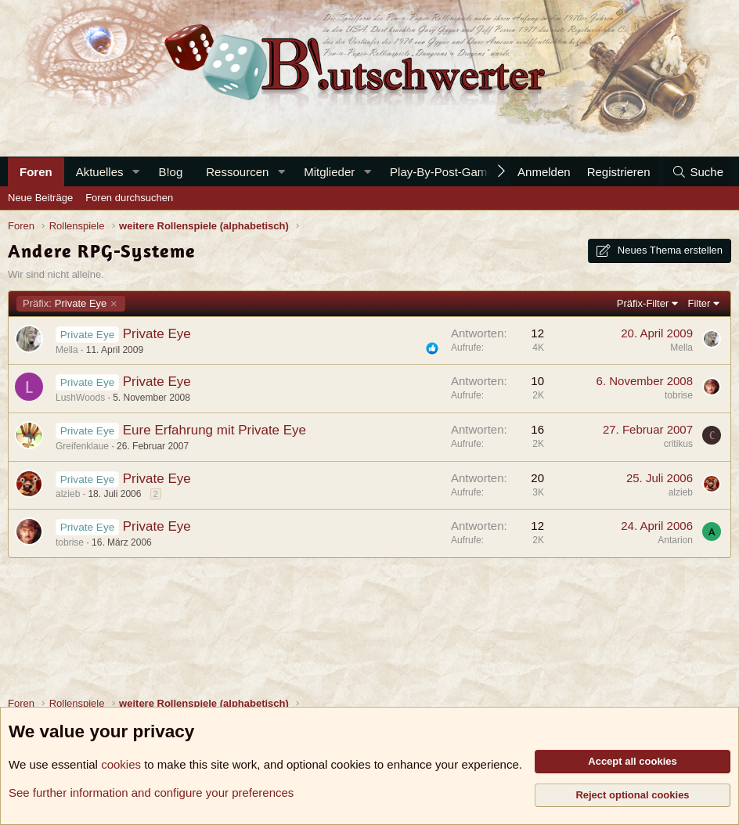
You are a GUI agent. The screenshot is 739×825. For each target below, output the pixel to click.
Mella (67, 349)
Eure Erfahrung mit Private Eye (214, 430)
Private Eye (64, 304)
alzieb (68, 493)
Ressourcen (237, 171)
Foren (36, 171)
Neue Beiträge (40, 198)
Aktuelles (100, 171)
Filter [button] (699, 303)
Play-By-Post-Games (444, 171)
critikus (678, 443)
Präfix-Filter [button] (643, 303)
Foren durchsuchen (129, 198)
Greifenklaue (82, 446)
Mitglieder (329, 171)
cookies (121, 764)
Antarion (675, 540)
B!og (170, 171)
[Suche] (697, 171)
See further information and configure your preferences (151, 792)
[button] (135, 171)
